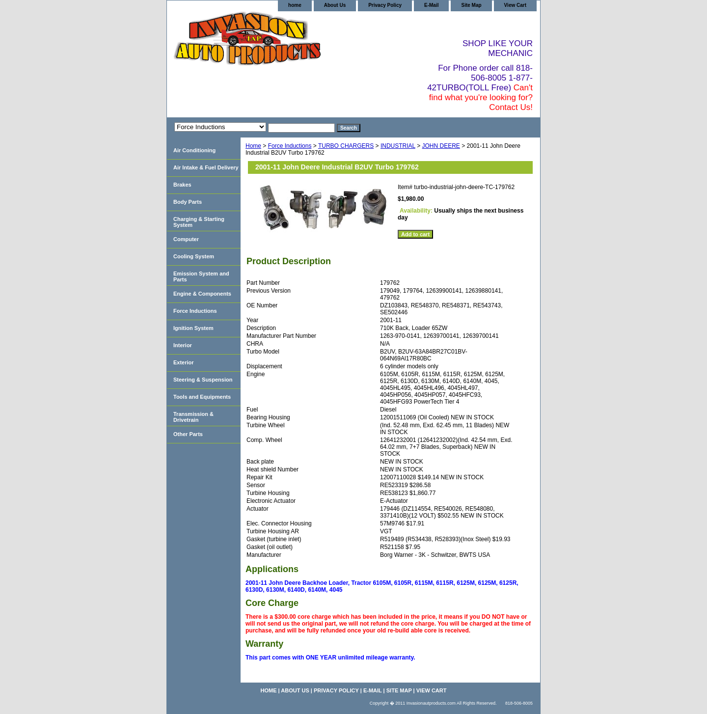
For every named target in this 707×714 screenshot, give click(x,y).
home (294, 5)
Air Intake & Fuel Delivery (206, 167)
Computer (186, 239)
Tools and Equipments (202, 397)
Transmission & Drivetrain (193, 417)
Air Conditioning (194, 150)
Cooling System (193, 256)
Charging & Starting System (198, 222)
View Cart (515, 5)
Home (253, 145)
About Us (335, 5)
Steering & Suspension (202, 380)
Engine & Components (202, 294)
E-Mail (431, 5)
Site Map (471, 5)
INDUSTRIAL (398, 145)
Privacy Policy (385, 5)
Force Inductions (290, 145)
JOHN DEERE (441, 145)
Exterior (183, 362)
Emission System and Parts (201, 276)
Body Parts (187, 202)
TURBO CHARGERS (346, 145)
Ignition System (193, 328)
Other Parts (188, 434)
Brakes (182, 185)
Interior (182, 345)
